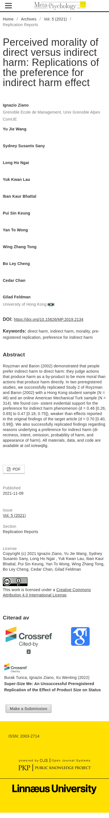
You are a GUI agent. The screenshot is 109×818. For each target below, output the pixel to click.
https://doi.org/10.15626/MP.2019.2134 (48, 319)
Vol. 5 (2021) (55, 19)
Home (8, 19)
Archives (28, 19)
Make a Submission (28, 708)
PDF (16, 469)
